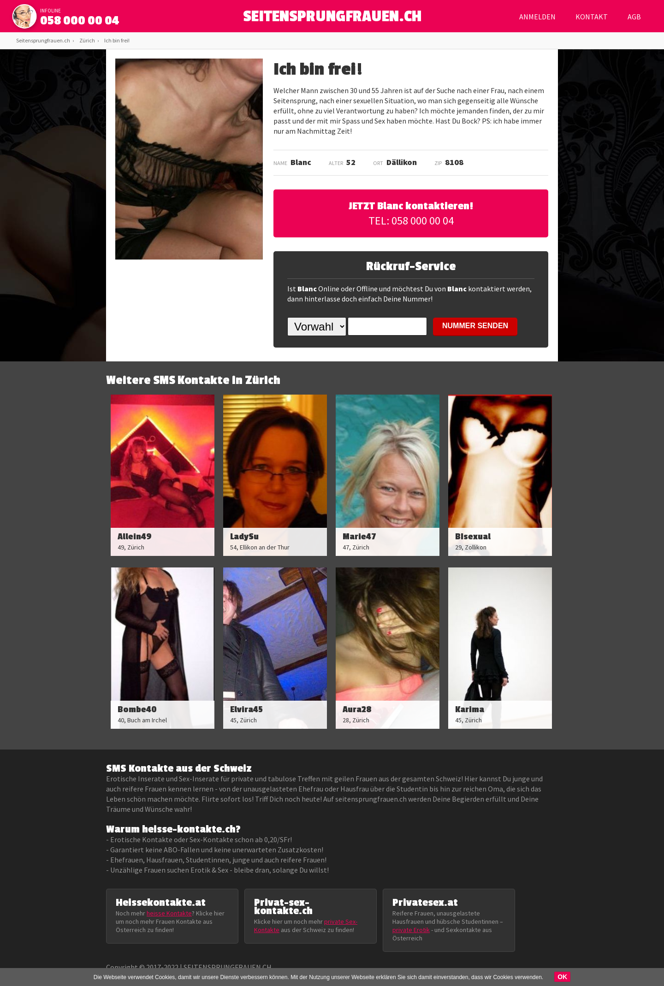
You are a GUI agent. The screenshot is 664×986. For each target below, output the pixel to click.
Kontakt (591, 16)
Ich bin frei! (117, 40)
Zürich (87, 40)
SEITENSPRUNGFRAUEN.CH (332, 19)
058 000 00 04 (79, 21)
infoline (50, 10)
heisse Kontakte (169, 913)
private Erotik (411, 930)
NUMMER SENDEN (475, 326)
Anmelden (537, 16)
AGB (634, 16)
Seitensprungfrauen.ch (43, 40)
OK (562, 976)
